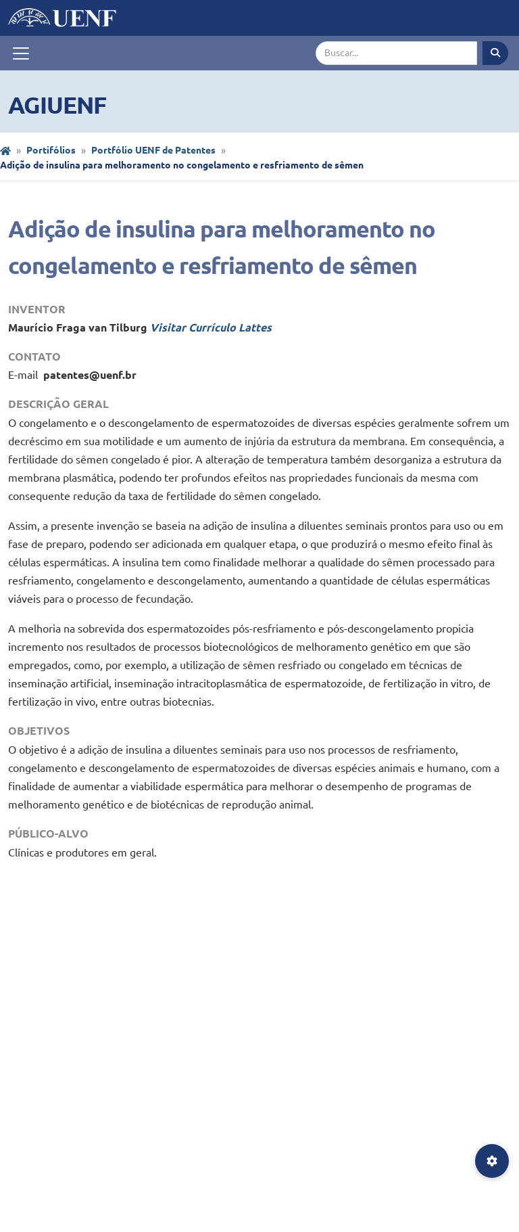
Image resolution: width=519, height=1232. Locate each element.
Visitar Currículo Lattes (211, 327)
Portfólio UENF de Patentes (153, 150)
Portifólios (51, 150)
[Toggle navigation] (21, 53)
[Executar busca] (495, 53)
